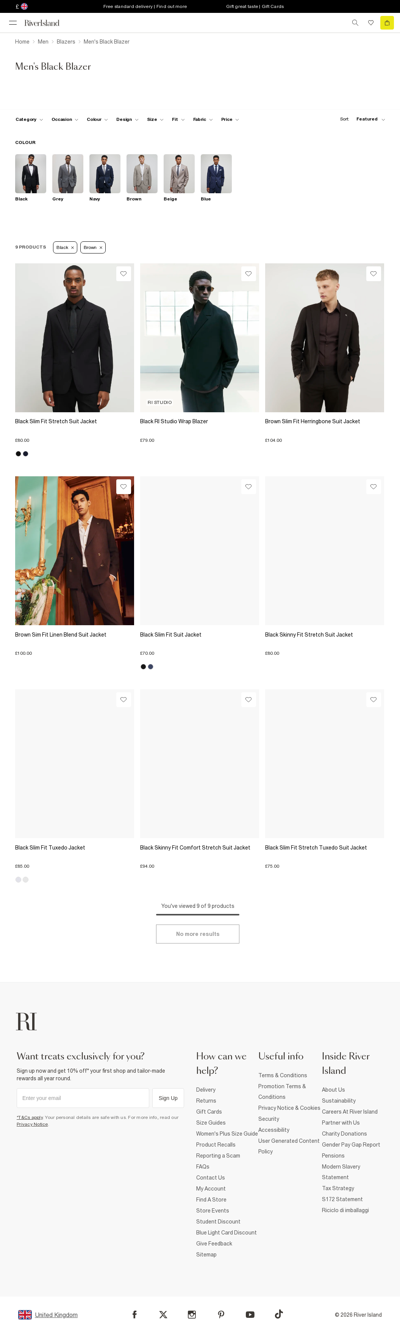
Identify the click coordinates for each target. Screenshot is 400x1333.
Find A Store (211, 1200)
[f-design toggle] (127, 119)
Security (268, 1119)
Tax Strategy (338, 1188)
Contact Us (210, 1178)
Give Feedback (214, 1244)
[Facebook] (135, 1315)
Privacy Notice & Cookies (289, 1108)
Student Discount (218, 1222)
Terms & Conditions (282, 1075)
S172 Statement (342, 1199)
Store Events (212, 1211)
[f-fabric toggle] (203, 119)
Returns (206, 1101)
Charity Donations (344, 1134)
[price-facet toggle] (230, 119)
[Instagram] (192, 1315)
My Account (211, 1189)
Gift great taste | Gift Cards (255, 6)
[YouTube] (250, 1315)
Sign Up (168, 1098)
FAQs (202, 1167)
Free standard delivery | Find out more (145, 6)
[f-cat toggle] (29, 119)
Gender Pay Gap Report (351, 1145)
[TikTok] (278, 1314)
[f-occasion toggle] (65, 119)
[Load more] (197, 934)
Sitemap (206, 1255)
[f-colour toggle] (97, 119)
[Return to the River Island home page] (47, 23)
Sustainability (339, 1101)
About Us (333, 1090)
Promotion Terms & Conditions (282, 1091)
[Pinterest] (221, 1315)
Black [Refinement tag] (65, 247)
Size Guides (211, 1123)
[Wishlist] (123, 273)
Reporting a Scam (218, 1156)
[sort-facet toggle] (361, 119)
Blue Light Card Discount (226, 1233)
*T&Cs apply (30, 1117)
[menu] (13, 23)
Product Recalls (216, 1145)
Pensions (333, 1156)
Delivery (206, 1090)
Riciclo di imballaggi (345, 1210)
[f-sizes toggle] (155, 119)
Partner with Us (341, 1123)
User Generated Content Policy (289, 1146)
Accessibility (273, 1130)
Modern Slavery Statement (341, 1172)
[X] (163, 1315)
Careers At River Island (350, 1112)
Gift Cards (209, 1112)
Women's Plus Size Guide (227, 1134)
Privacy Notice (32, 1124)
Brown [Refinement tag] (93, 247)
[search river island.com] (355, 23)
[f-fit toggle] (178, 119)
